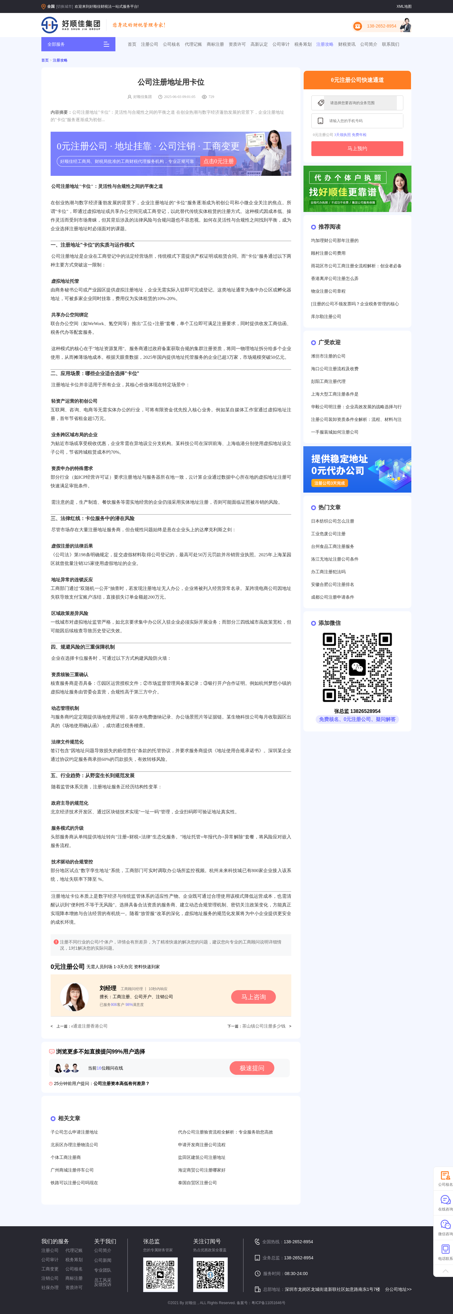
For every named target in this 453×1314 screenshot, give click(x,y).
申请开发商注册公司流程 (202, 1144)
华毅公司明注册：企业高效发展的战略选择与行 (356, 407)
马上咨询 (253, 997)
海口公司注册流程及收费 (335, 369)
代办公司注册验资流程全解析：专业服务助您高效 (225, 1132)
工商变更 (50, 1268)
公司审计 (281, 44)
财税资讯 (346, 44)
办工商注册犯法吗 (328, 572)
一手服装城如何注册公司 (335, 432)
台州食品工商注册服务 (332, 546)
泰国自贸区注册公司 (197, 1182)
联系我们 (390, 44)
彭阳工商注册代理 (328, 381)
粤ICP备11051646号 (268, 1303)
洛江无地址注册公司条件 (335, 559)
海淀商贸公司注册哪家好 (202, 1170)
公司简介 (368, 44)
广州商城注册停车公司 (72, 1170)
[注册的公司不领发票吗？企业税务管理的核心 (355, 304)
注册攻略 (325, 44)
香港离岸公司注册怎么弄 (335, 278)
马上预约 (357, 148)
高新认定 (259, 44)
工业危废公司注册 (328, 534)
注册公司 (149, 44)
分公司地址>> (398, 1289)
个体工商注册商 (66, 1157)
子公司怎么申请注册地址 (74, 1132)
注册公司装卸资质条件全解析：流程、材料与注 (356, 419)
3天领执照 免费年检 (350, 135)
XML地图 (404, 6)
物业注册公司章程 (328, 291)
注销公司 (50, 1278)
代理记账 (193, 44)
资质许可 (237, 44)
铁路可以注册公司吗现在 (74, 1182)
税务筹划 (303, 44)
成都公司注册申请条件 (332, 597)
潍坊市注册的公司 (328, 356)
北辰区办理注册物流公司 (74, 1144)
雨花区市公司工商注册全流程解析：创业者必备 (356, 266)
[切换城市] (64, 6)
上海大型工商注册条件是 (335, 394)
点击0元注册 (218, 161)
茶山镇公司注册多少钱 (263, 1026)
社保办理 (50, 1287)
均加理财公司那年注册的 (335, 240)
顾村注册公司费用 (328, 253)
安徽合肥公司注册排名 (332, 584)
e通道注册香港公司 (89, 1026)
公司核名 (171, 44)
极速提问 (252, 1068)
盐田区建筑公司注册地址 (202, 1157)
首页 (132, 44)
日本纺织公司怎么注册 (332, 521)
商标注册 (215, 44)
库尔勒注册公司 (326, 316)
